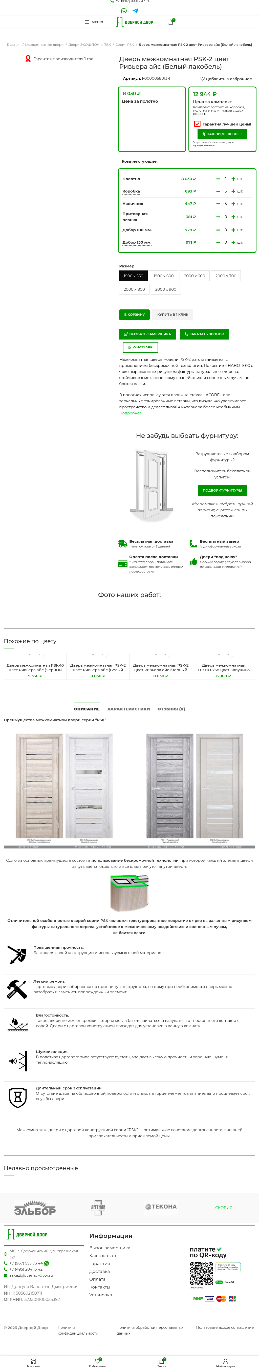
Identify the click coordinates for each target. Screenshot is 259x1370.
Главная (14, 45)
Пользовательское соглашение (225, 1327)
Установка (100, 1294)
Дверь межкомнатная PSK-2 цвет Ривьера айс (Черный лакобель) (161, 670)
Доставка (99, 1271)
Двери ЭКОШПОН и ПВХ (90, 45)
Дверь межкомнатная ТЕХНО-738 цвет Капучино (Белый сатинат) (223, 670)
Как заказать (103, 1255)
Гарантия (99, 1263)
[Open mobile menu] (93, 22)
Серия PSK (125, 45)
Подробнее (130, 413)
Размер (126, 266)
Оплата (97, 1279)
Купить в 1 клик (172, 314)
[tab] (87, 708)
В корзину (134, 314)
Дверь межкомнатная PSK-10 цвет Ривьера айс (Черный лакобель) (35, 670)
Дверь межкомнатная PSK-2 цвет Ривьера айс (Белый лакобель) (98, 670)
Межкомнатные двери (44, 45)
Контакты (99, 1287)
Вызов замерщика (109, 1247)
